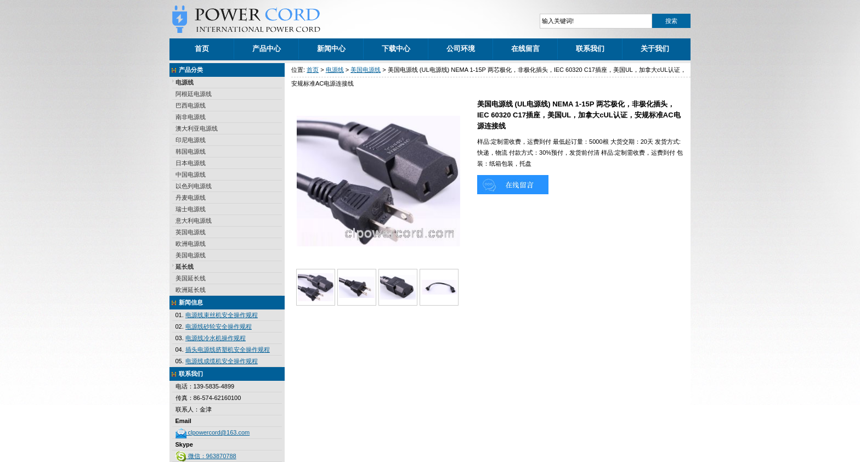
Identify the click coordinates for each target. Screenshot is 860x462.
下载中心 (396, 48)
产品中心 (266, 48)
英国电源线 (191, 232)
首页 (202, 48)
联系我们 (590, 48)
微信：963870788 (206, 456)
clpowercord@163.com (213, 432)
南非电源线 (191, 117)
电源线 (185, 82)
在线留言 (525, 48)
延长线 (185, 266)
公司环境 (460, 48)
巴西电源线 (191, 105)
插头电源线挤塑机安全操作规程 (227, 349)
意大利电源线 (194, 220)
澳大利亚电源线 (197, 128)
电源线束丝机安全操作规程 (221, 315)
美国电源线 (191, 255)
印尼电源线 (191, 140)
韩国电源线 (191, 151)
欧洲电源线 (191, 243)
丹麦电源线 (191, 197)
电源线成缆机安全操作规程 (221, 361)
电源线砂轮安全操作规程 (218, 326)
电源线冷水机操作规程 (215, 338)
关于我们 (655, 48)
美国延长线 (191, 278)
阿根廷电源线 (194, 94)
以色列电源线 (194, 186)
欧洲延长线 (191, 289)
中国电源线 (191, 174)
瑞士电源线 (191, 209)
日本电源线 (191, 163)
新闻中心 (331, 48)
